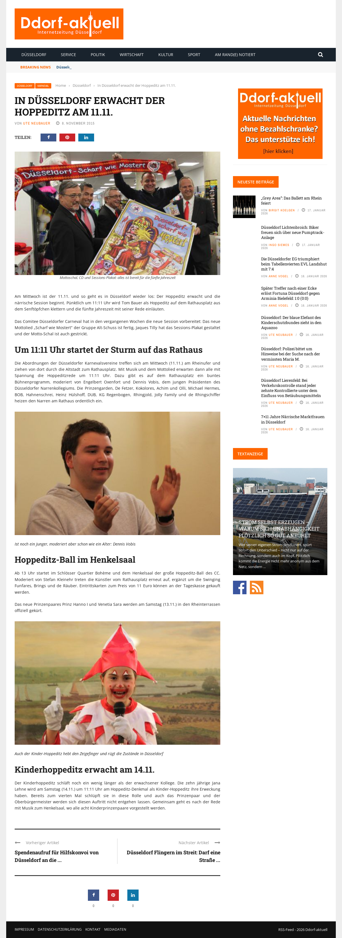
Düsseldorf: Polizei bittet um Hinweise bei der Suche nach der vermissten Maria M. (290, 354)
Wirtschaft (132, 54)
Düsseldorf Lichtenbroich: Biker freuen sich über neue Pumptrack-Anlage (292, 232)
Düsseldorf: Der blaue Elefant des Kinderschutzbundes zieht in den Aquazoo (291, 322)
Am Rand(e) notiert (235, 54)
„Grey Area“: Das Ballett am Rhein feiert (291, 200)
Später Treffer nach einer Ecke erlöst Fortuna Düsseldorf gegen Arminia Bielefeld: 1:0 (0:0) (290, 293)
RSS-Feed (286, 929)
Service (68, 54)
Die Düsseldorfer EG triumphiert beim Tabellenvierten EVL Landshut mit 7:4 (294, 264)
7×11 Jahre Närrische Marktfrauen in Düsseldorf (293, 419)
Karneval (43, 86)
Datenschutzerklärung (60, 929)
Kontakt (93, 929)
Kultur (165, 54)
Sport (194, 54)
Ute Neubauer (36, 123)
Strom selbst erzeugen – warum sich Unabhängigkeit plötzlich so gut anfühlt (279, 529)
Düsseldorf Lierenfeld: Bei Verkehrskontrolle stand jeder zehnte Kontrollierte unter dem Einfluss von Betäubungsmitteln (291, 388)
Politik (98, 54)
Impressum (24, 929)
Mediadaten (115, 929)
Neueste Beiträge (255, 182)
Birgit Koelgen (282, 210)
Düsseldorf (33, 54)
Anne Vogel (278, 276)
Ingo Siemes (279, 245)
